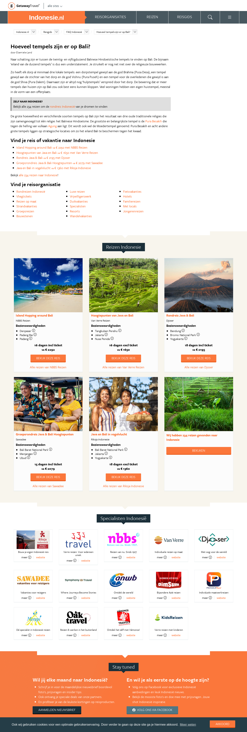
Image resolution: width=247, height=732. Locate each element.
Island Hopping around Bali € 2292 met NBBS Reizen (51, 147)
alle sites (55, 5)
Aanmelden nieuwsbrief (56, 709)
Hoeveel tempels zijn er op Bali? (113, 32)
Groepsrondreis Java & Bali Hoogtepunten (45, 434)
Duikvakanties (79, 201)
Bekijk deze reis (48, 358)
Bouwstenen (24, 216)
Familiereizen (131, 201)
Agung (52, 126)
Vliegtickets (24, 196)
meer (26, 557)
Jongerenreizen (133, 211)
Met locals (130, 206)
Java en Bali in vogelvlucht (109, 434)
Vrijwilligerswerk (80, 196)
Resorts (75, 211)
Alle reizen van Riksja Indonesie (123, 486)
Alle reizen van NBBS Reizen (48, 367)
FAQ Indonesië (74, 32)
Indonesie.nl (22, 32)
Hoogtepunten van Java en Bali (112, 315)
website (40, 557)
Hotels (127, 196)
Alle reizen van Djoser (198, 367)
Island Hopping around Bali (34, 315)
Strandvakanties (26, 206)
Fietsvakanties (132, 191)
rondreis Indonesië (62, 106)
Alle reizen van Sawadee (48, 486)
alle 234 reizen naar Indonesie (38, 175)
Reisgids (47, 32)
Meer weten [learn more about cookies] (188, 724)
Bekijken (198, 450)
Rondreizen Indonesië (30, 191)
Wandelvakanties (81, 216)
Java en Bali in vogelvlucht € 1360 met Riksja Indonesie (53, 168)
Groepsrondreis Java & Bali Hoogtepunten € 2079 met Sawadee (59, 163)
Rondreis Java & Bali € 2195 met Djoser (43, 157)
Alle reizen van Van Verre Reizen (123, 367)
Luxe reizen (77, 191)
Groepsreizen (25, 211)
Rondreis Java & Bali (180, 315)
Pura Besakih (153, 121)
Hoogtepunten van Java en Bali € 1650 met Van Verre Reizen (57, 152)
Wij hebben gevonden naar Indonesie (191, 437)
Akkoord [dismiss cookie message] (222, 724)
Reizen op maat (26, 201)
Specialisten (78, 206)
